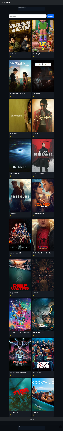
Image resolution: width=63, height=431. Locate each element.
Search (50, 16)
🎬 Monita (5, 2)
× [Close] (60, 426)
